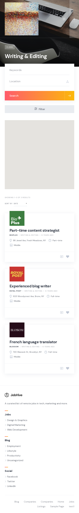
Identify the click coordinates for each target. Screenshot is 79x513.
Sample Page (57, 506)
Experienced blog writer (30, 286)
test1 (71, 506)
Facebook (12, 476)
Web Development (17, 429)
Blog (16, 501)
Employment (14, 446)
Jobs (71, 501)
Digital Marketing (16, 424)
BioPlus (14, 235)
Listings (41, 506)
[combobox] (20, 203)
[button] (53, 157)
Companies (30, 501)
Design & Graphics (17, 420)
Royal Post (15, 291)
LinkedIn (11, 486)
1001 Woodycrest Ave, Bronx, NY (28, 296)
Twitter (11, 481)
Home (61, 501)
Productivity (14, 455)
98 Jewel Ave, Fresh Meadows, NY (29, 240)
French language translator (33, 342)
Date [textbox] (16, 204)
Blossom (14, 347)
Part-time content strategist (34, 230)
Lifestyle (11, 450)
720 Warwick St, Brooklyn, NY (27, 352)
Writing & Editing (29, 235)
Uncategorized (15, 460)
